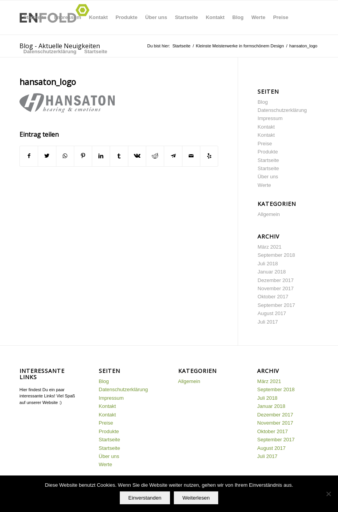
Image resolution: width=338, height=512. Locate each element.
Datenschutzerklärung (50, 51)
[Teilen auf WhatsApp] (65, 156)
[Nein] (328, 494)
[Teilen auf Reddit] (155, 156)
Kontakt (98, 17)
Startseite (34, 17)
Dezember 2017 (275, 280)
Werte (258, 17)
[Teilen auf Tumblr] (119, 156)
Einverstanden (144, 498)
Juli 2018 (267, 263)
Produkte (126, 17)
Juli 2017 (267, 322)
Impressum (67, 17)
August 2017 (271, 313)
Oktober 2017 (272, 297)
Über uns (156, 17)
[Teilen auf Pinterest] (83, 156)
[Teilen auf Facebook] (29, 156)
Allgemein (268, 214)
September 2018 (276, 255)
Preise (280, 17)
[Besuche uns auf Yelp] (209, 156)
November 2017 (275, 288)
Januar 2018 (271, 272)
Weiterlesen (196, 498)
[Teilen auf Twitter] (47, 156)
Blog (237, 17)
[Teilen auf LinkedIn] (101, 156)
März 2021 (269, 247)
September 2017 (276, 305)
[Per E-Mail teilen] (191, 156)
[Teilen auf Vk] (137, 156)
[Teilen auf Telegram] (173, 156)
